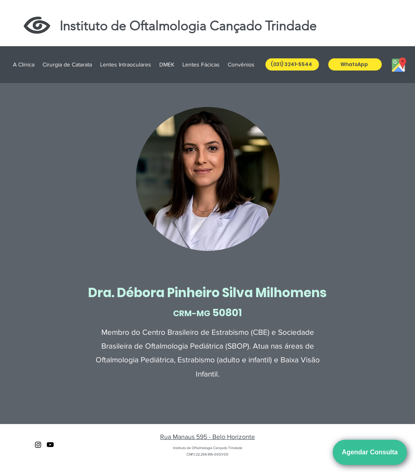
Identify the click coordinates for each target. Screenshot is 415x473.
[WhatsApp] (355, 64)
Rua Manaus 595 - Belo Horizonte (207, 436)
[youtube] (50, 445)
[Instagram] (38, 445)
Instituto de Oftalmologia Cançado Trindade (188, 26)
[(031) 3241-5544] (292, 64)
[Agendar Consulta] (370, 452)
